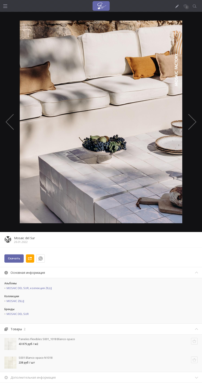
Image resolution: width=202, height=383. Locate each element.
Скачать (14, 258)
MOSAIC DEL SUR (18, 314)
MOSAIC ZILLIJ (15, 301)
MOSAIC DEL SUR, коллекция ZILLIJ (29, 288)
